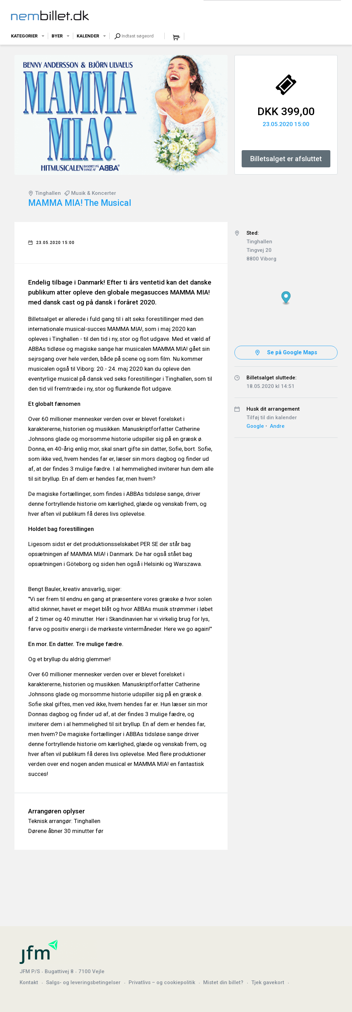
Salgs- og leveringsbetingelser (83, 982)
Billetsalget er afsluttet (286, 159)
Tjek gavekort (267, 982)
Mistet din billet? (223, 982)
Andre (277, 426)
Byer (57, 35)
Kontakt (29, 982)
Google (255, 426)
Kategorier (24, 35)
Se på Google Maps (292, 352)
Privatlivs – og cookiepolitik (162, 982)
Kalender (88, 35)
